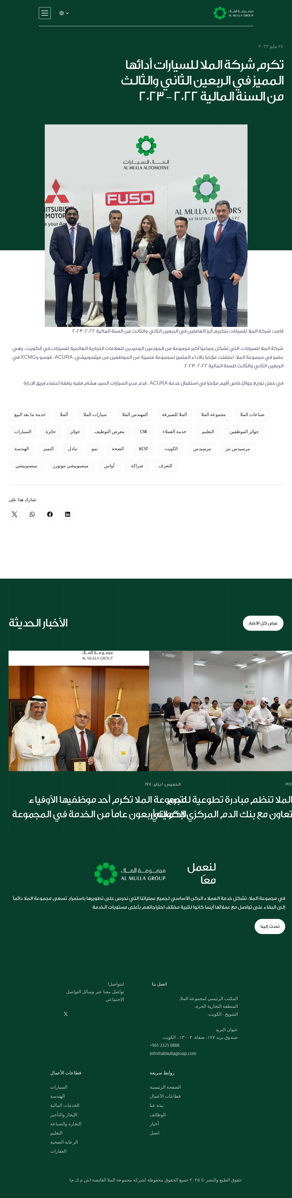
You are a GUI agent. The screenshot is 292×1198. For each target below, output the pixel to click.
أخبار (154, 1124)
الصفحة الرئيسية (165, 1087)
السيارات (58, 1087)
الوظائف (158, 1115)
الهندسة (57, 1096)
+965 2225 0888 (164, 1045)
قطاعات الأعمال (165, 1096)
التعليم (56, 1133)
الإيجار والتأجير (63, 1115)
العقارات (58, 1151)
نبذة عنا (157, 1105)
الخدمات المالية (64, 1105)
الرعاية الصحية (64, 1142)
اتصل (154, 1133)
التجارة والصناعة (65, 1124)
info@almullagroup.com (173, 1054)
